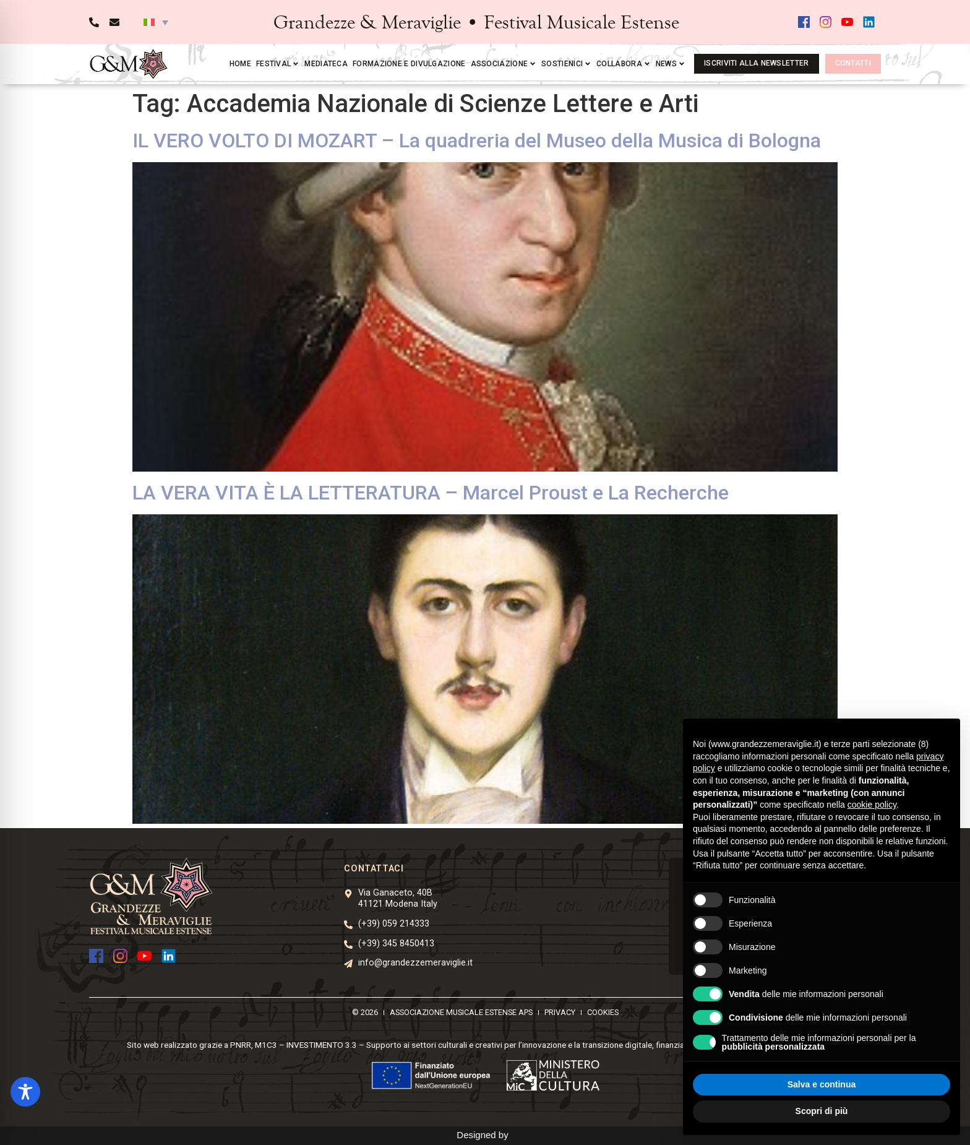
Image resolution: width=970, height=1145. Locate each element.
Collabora (623, 64)
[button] (155, 22)
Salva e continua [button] (822, 1084)
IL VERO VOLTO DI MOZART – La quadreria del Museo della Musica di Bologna (476, 140)
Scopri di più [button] (822, 1111)
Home (240, 63)
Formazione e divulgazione (409, 63)
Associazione (504, 64)
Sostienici (566, 64)
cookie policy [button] (872, 805)
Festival (277, 64)
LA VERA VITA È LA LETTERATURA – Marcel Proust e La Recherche (430, 492)
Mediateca (326, 63)
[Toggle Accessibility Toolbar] (25, 1092)
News (670, 64)
